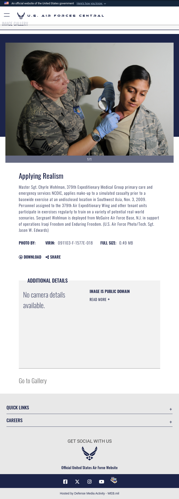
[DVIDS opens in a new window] (114, 480)
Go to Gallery (33, 380)
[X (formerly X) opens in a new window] (77, 481)
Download (30, 257)
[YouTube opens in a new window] (101, 481)
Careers (14, 420)
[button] (92, 3)
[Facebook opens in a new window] (65, 481)
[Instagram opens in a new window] (89, 481)
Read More (99, 299)
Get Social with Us (90, 441)
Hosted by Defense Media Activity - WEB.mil (89, 493)
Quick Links (17, 407)
